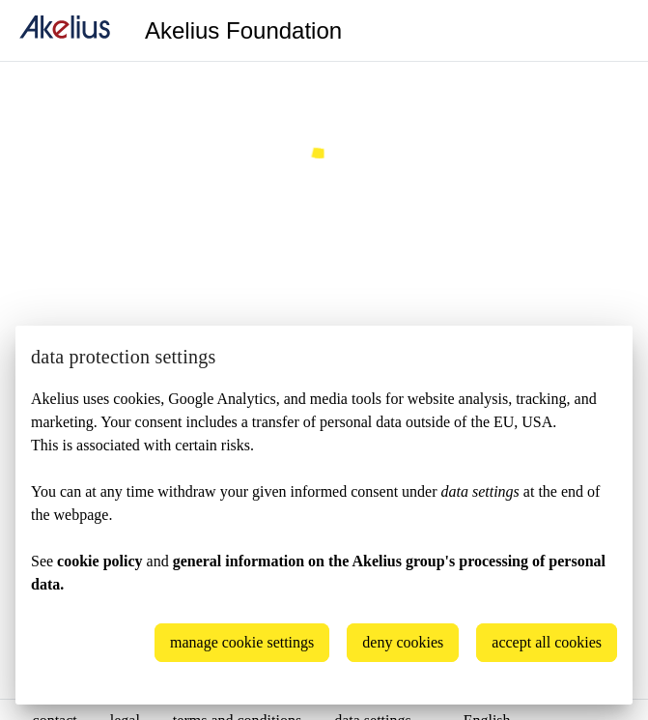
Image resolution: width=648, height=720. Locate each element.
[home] (64, 30)
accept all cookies (547, 642)
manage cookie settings (242, 642)
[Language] (609, 31)
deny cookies (402, 642)
